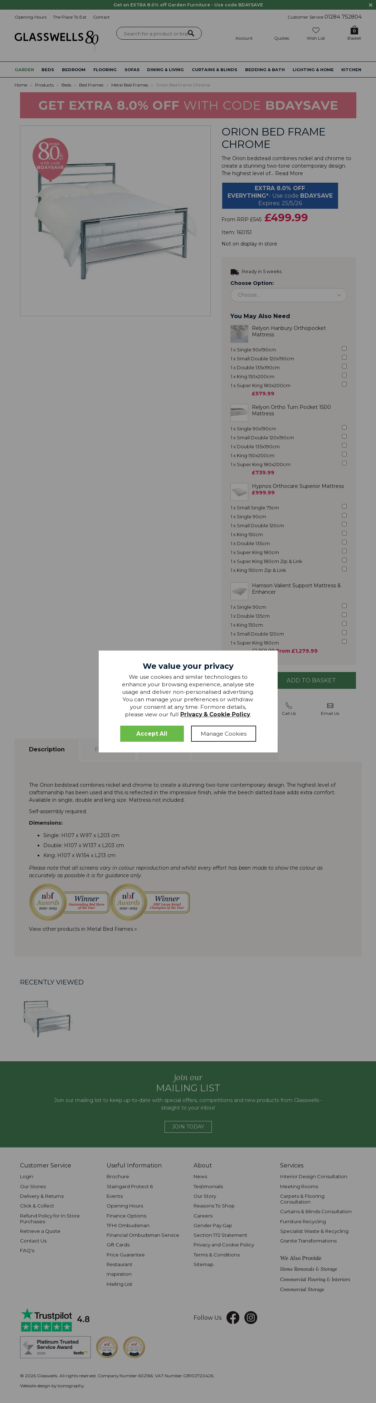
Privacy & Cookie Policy (215, 714)
